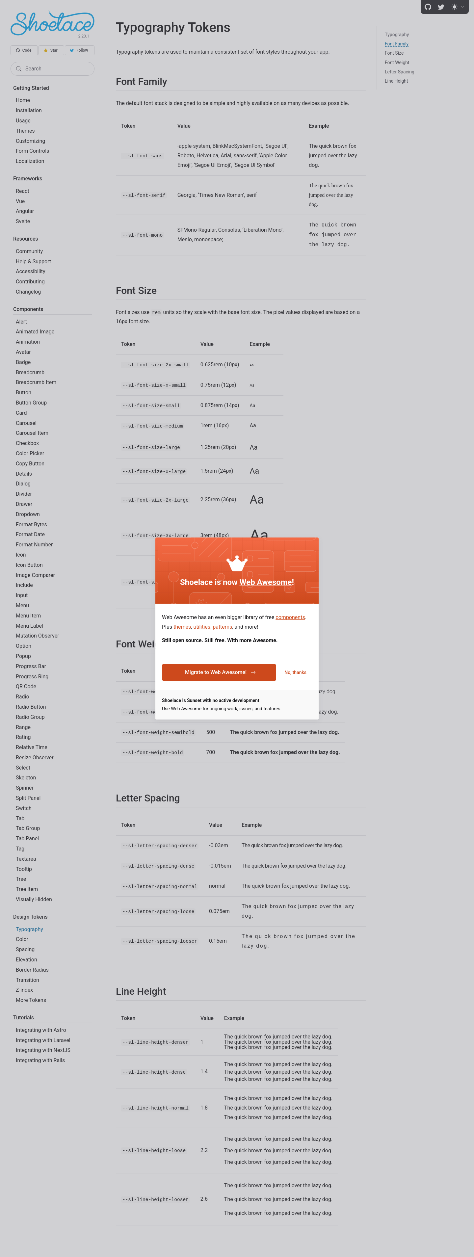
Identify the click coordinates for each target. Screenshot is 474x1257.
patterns (222, 627)
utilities (201, 627)
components (290, 617)
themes (182, 627)
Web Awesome (266, 582)
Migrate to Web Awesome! (220, 672)
